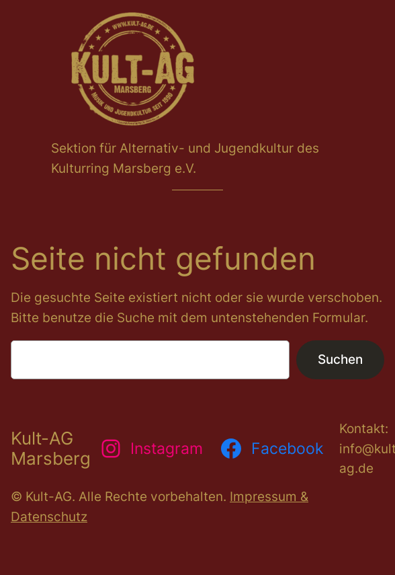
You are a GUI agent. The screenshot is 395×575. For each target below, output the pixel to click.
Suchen (340, 359)
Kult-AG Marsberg (51, 448)
